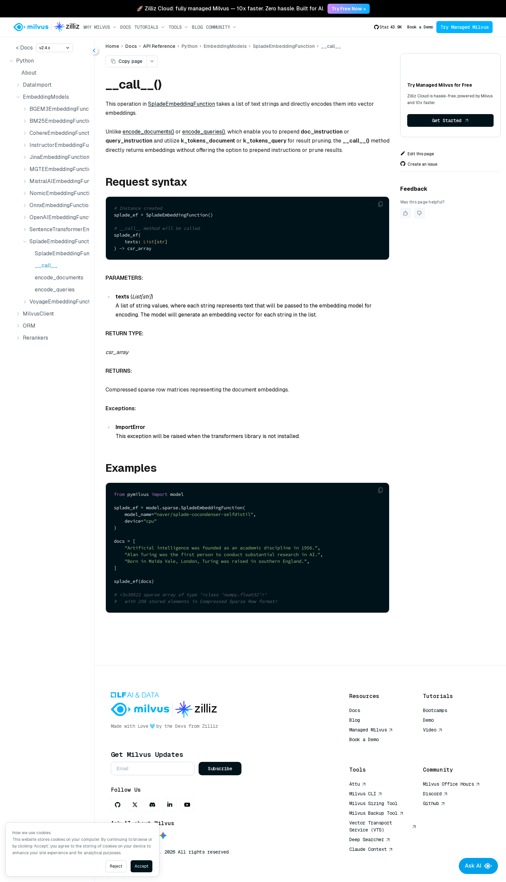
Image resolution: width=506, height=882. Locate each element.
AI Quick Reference (373, 749)
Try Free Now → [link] (349, 9)
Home (112, 46)
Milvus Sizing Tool (373, 803)
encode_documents (59, 277)
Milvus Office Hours (451, 784)
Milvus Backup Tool (376, 813)
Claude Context (371, 849)
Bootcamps (435, 710)
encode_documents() (148, 131)
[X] (135, 804)
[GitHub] (117, 804)
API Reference (159, 46)
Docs (125, 27)
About (29, 72)
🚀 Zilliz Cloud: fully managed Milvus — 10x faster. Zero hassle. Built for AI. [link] (230, 8)
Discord (435, 794)
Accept (141, 866)
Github (434, 803)
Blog (197, 27)
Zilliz (210, 726)
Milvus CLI (365, 794)
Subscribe (220, 769)
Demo (428, 720)
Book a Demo (420, 27)
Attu (357, 784)
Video (432, 730)
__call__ (46, 265)
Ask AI (478, 866)
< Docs (24, 47)
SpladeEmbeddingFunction (60, 253)
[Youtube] (187, 804)
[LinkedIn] (169, 804)
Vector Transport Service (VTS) (382, 826)
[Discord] (152, 804)
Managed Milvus (371, 730)
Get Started (450, 120)
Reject (116, 866)
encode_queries (55, 289)
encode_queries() (203, 131)
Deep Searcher (369, 839)
